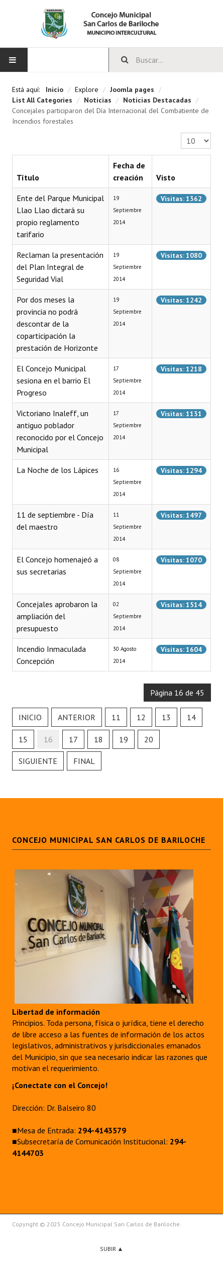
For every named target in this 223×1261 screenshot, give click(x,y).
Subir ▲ (112, 1248)
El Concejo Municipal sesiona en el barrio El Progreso (53, 380)
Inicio (30, 717)
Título (28, 177)
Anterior (76, 717)
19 (123, 739)
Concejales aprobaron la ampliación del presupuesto (57, 616)
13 (166, 717)
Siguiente (38, 761)
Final (84, 761)
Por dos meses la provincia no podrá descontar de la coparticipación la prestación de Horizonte (57, 324)
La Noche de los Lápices (57, 470)
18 (98, 739)
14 (191, 717)
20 (148, 739)
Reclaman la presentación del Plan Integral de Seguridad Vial (60, 267)
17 (73, 739)
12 (141, 717)
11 (116, 717)
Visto (165, 177)
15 (23, 739)
